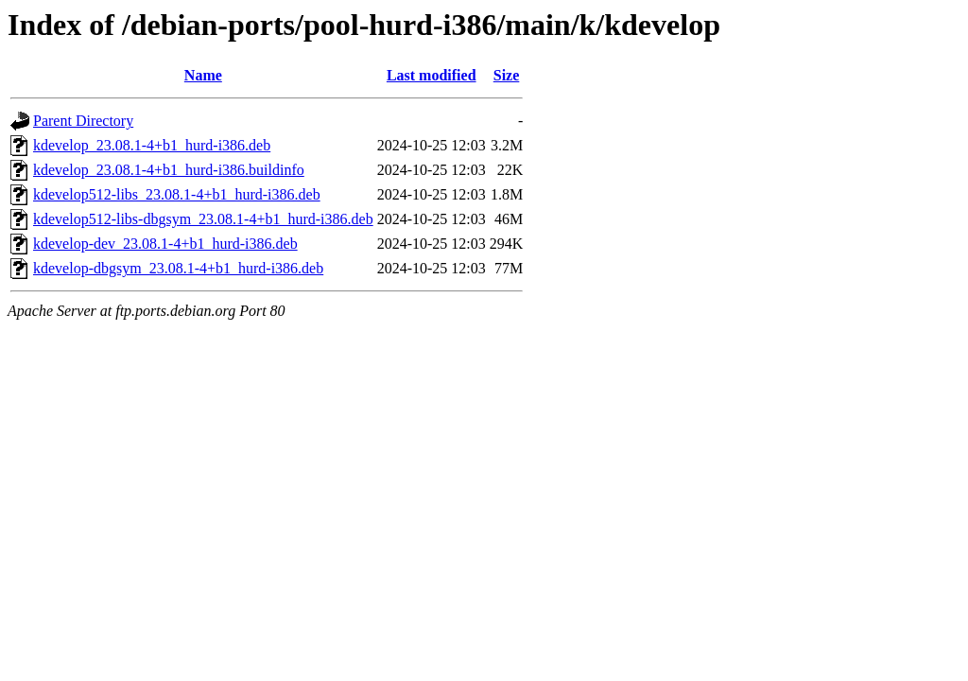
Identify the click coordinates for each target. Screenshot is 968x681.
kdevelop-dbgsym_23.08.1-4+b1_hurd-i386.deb (178, 268)
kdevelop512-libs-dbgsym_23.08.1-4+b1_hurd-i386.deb (203, 219)
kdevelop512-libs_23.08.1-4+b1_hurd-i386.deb (176, 194)
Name (203, 75)
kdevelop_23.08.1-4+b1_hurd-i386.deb (151, 145)
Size (506, 75)
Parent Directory (83, 121)
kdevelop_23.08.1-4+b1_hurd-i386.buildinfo (168, 170)
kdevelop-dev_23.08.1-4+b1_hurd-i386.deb (165, 244)
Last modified (431, 75)
